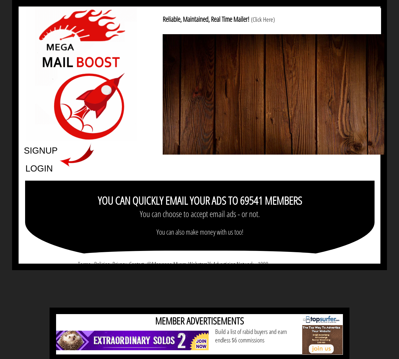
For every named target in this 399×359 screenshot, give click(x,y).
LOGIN (39, 168)
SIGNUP (41, 150)
